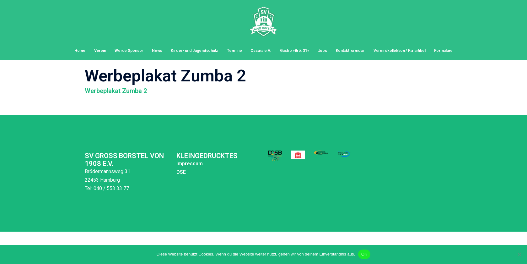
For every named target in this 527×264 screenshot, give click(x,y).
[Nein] (519, 254)
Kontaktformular (350, 50)
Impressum (189, 164)
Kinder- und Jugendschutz (194, 50)
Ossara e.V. (260, 50)
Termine (234, 50)
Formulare (443, 50)
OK (364, 254)
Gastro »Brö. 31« (294, 50)
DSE (181, 172)
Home (79, 50)
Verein (100, 50)
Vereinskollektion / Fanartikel (399, 50)
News (157, 50)
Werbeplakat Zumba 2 (116, 91)
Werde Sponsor (129, 50)
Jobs (322, 50)
